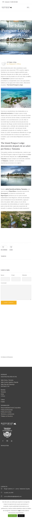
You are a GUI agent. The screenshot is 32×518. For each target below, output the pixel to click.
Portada (6, 52)
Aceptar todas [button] (12, 515)
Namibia (3, 389)
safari (19, 156)
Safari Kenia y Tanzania (7, 380)
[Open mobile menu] (28, 7)
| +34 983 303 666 (13, 2)
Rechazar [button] (21, 515)
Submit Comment (9, 302)
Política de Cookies (6, 412)
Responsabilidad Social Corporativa (10, 407)
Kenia (2, 394)
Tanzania (3, 392)
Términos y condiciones (7, 414)
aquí (19, 510)
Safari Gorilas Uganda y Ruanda (9, 382)
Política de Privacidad (7, 409)
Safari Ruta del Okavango (8, 384)
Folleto (3, 401)
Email (13, 275)
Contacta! (7, 2)
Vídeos (3, 399)
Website (24, 275)
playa (29, 154)
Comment (3, 283)
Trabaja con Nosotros (7, 416)
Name (2, 275)
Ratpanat (16, 50)
